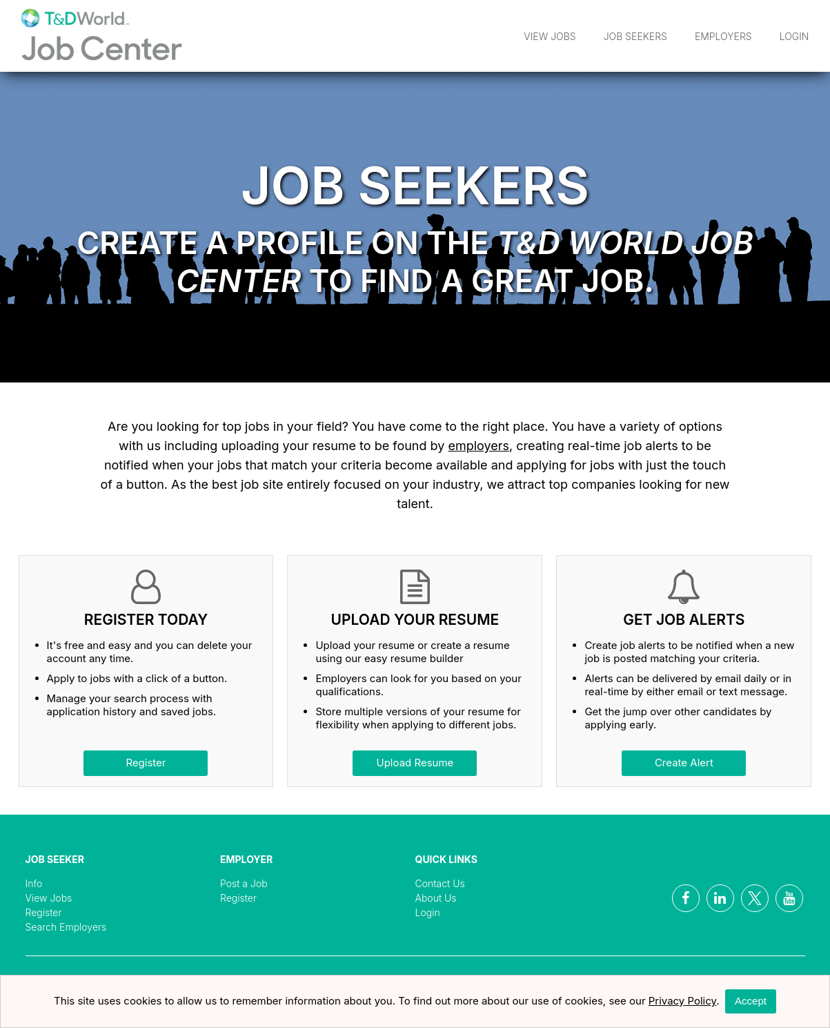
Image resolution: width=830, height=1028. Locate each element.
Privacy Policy (683, 1000)
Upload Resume (415, 762)
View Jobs (549, 36)
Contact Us (440, 883)
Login (794, 36)
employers (478, 445)
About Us (436, 898)
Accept (751, 1001)
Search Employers (66, 927)
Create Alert (684, 762)
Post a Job (244, 883)
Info (34, 883)
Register (146, 762)
